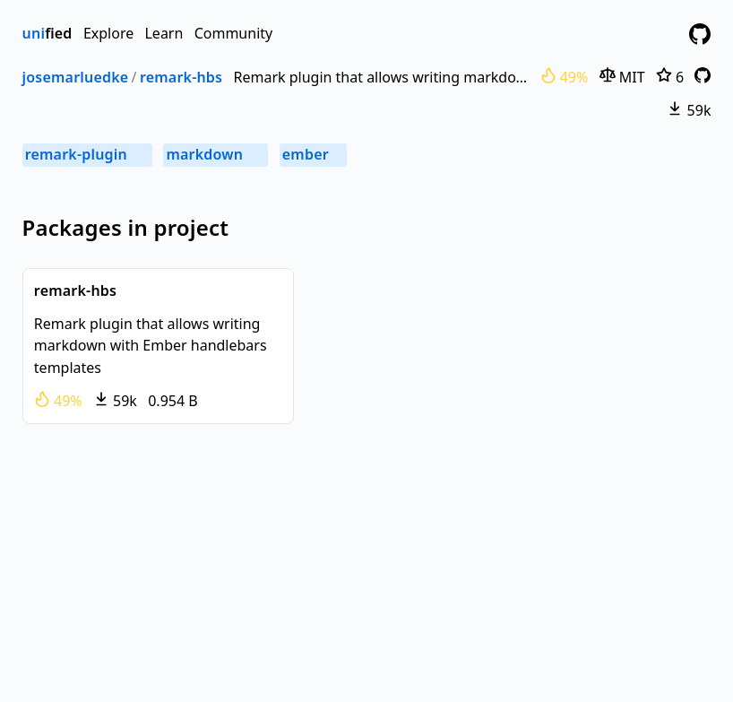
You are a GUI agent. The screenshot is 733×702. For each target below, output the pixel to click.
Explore (108, 33)
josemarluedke (75, 77)
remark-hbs (181, 77)
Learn (163, 33)
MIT (622, 77)
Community (233, 33)
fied (47, 33)
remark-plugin (87, 154)
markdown (216, 154)
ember (313, 154)
